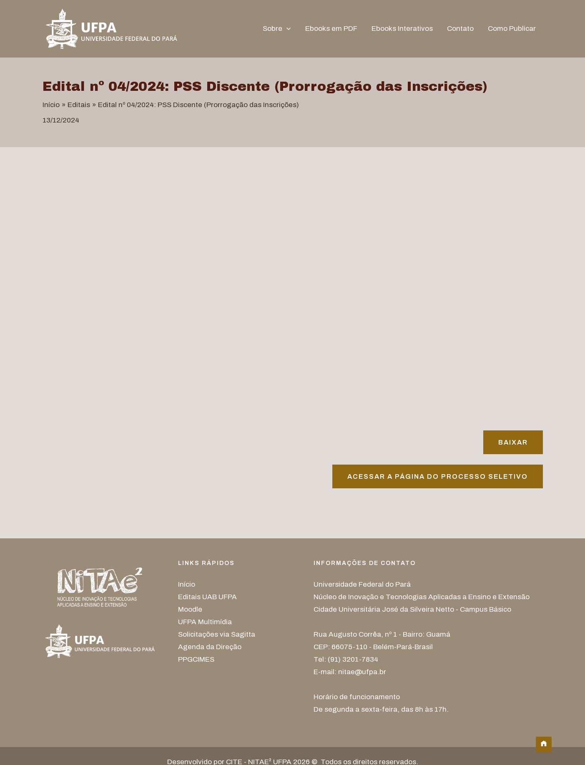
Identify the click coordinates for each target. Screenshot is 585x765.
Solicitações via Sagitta (216, 634)
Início (186, 584)
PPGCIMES (196, 659)
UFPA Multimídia (205, 622)
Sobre (277, 29)
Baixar (513, 442)
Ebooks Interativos (402, 28)
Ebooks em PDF (331, 28)
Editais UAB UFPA (207, 597)
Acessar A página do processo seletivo (437, 476)
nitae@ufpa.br (362, 672)
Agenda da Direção (209, 647)
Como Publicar (512, 28)
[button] (286, 29)
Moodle (190, 609)
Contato (460, 28)
